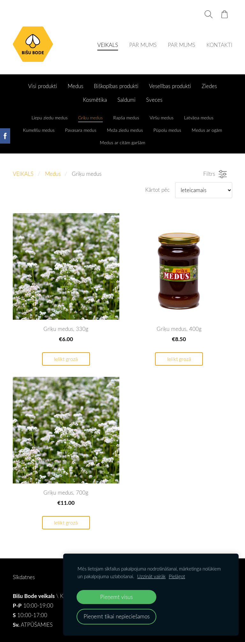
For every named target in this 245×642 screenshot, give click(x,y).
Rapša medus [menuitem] (126, 118)
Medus (53, 173)
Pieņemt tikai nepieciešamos (117, 616)
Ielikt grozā (66, 358)
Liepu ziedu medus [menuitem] (50, 118)
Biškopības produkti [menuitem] (116, 86)
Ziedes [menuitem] (209, 86)
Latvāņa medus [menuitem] (198, 118)
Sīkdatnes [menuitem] (24, 577)
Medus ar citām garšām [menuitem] (122, 142)
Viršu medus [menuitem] (162, 118)
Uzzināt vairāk (151, 576)
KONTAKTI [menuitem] (219, 45)
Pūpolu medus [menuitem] (167, 130)
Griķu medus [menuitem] (90, 118)
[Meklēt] (208, 14)
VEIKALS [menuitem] (107, 45)
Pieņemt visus (116, 597)
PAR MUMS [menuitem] (143, 45)
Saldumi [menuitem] (126, 99)
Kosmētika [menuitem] (95, 99)
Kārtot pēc (157, 189)
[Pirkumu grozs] (224, 14)
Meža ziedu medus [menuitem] (125, 130)
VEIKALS (23, 173)
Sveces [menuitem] (154, 99)
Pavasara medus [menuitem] (80, 130)
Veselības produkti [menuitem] (170, 86)
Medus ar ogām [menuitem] (207, 130)
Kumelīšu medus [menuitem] (39, 130)
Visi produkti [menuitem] (42, 86)
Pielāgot (177, 576)
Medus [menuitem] (75, 86)
